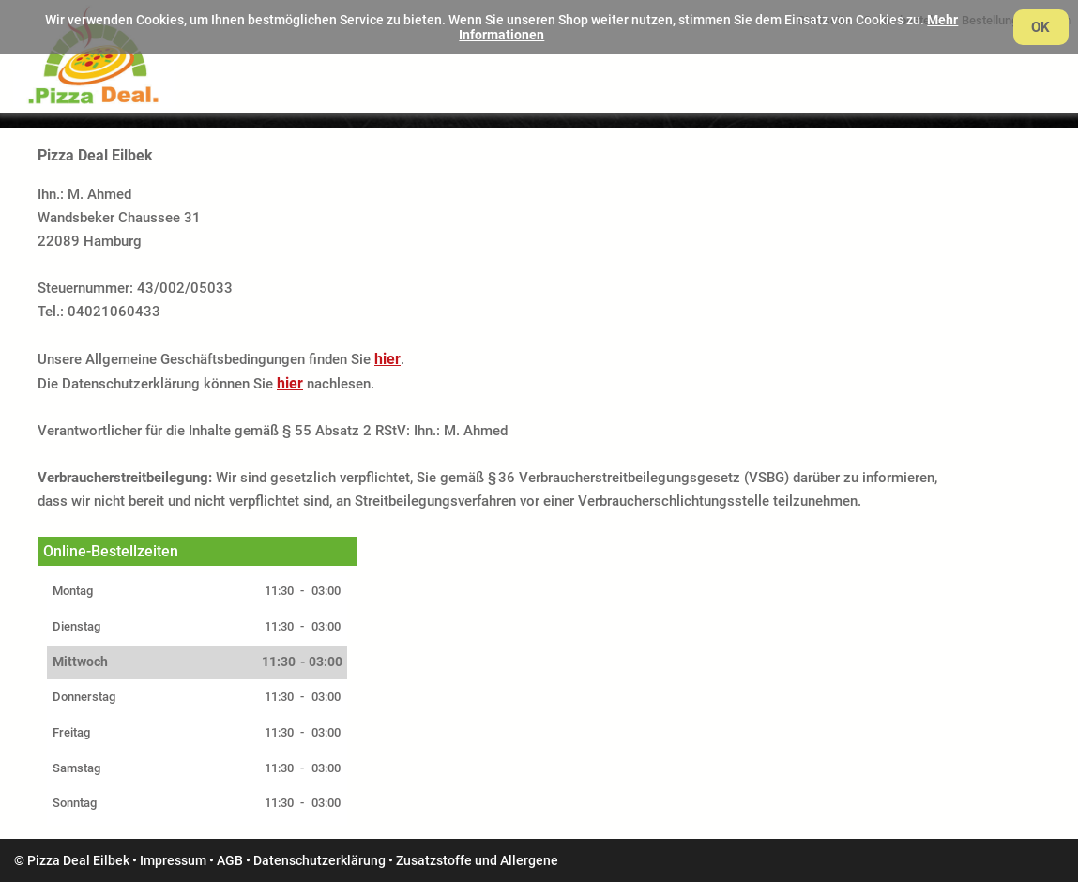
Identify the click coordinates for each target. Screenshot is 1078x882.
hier (387, 359)
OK (1040, 27)
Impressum (173, 860)
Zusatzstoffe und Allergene (477, 860)
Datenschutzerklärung (319, 860)
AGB (230, 860)
